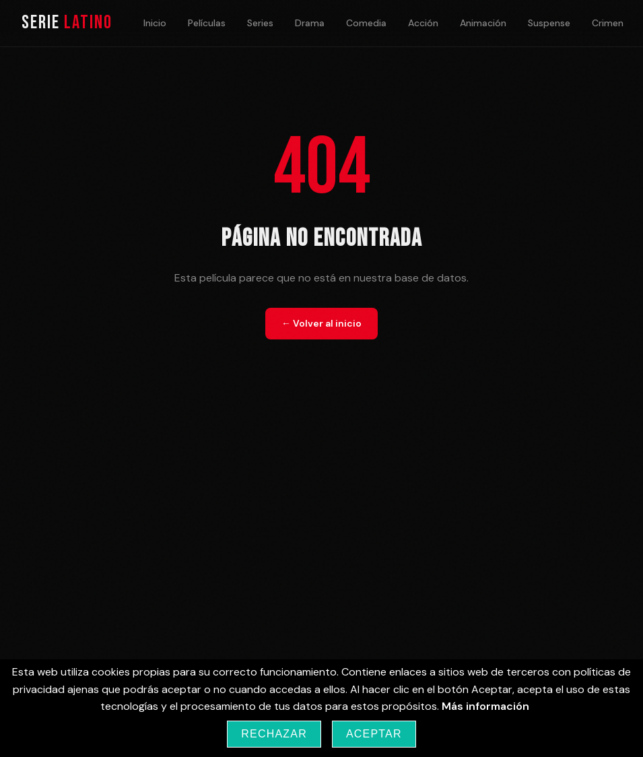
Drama (310, 23)
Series (260, 23)
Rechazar (274, 733)
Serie (67, 22)
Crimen (607, 23)
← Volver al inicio (321, 323)
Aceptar (374, 733)
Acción (423, 23)
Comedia (366, 23)
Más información (485, 706)
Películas (207, 23)
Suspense (549, 23)
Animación (483, 23)
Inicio (154, 23)
